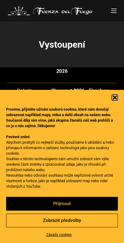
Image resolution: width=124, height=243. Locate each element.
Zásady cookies (59, 235)
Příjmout (62, 203)
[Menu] (114, 10)
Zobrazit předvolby (62, 220)
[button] (115, 97)
